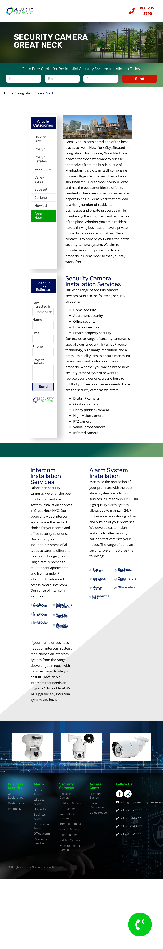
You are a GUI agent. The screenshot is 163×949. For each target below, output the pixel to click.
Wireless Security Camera (70, 850)
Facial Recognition (98, 808)
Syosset (40, 192)
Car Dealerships (15, 798)
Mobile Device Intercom (63, 618)
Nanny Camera (69, 832)
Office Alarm (127, 590)
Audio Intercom (40, 607)
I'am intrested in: (42, 307)
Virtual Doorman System (63, 628)
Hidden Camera (69, 843)
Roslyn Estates (40, 162)
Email (36, 335)
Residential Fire (101, 599)
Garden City (40, 141)
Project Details (38, 364)
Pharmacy (14, 811)
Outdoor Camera (70, 806)
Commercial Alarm (127, 581)
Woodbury (42, 172)
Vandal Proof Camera (67, 819)
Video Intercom (40, 616)
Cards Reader (99, 815)
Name (37, 322)
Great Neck (39, 218)
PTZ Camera (67, 811)
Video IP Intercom (40, 625)
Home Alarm (97, 590)
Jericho (40, 200)
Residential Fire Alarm (41, 843)
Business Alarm (125, 572)
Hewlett (40, 208)
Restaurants (16, 806)
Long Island (25, 95)
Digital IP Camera (65, 798)
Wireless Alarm (99, 581)
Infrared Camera (70, 826)
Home (9, 95)
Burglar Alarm (99, 572)
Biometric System (96, 798)
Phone (37, 349)
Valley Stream (40, 182)
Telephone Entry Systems (64, 608)
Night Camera (68, 837)
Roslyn (39, 152)
